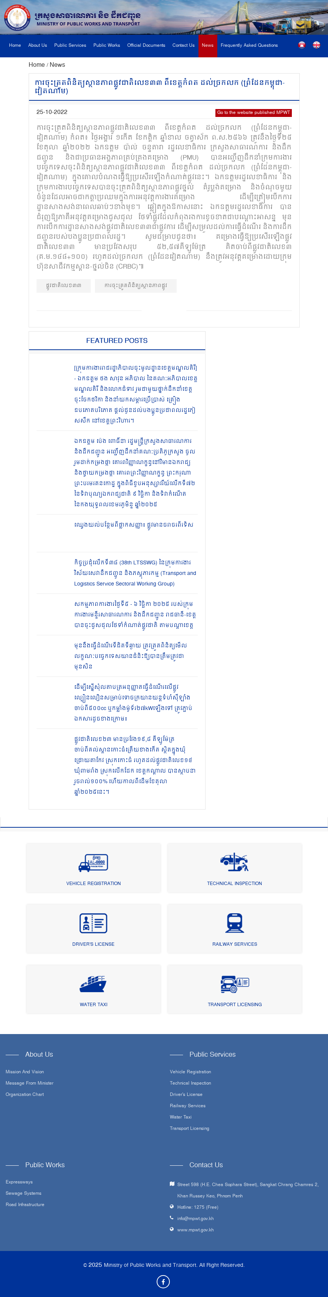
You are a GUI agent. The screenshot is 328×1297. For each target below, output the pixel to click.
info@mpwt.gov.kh (195, 1219)
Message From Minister (29, 1083)
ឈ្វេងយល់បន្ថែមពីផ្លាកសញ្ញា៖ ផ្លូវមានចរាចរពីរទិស (134, 525)
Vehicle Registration (93, 884)
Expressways (19, 1182)
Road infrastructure (25, 1205)
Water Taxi (93, 1005)
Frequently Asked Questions (249, 46)
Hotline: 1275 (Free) (197, 1208)
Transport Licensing (235, 1005)
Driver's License (93, 945)
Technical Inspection (234, 884)
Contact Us (183, 46)
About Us (37, 46)
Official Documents (146, 46)
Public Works (106, 46)
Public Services (70, 46)
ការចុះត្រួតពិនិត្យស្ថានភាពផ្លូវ (135, 285)
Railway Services (234, 945)
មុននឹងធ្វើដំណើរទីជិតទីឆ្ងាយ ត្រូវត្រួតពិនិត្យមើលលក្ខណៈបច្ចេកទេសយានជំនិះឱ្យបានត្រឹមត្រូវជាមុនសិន (130, 656)
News (208, 46)
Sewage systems (23, 1194)
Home (15, 46)
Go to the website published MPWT (253, 113)
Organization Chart (25, 1095)
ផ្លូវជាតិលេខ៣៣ (63, 285)
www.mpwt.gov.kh (195, 1230)
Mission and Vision (25, 1072)
